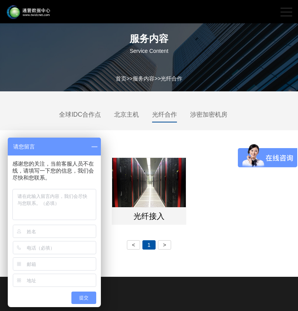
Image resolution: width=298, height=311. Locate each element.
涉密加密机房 (208, 114)
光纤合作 (171, 78)
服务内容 (143, 78)
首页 (121, 78)
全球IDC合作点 (80, 114)
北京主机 (126, 114)
